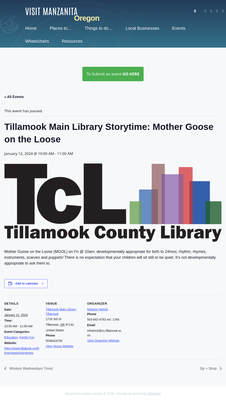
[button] (197, 11)
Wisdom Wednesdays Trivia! (30, 368)
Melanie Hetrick (97, 309)
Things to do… (99, 28)
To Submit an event (113, 73)
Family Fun (26, 337)
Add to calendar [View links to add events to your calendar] (26, 283)
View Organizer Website (103, 340)
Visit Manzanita (51, 10)
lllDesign (154, 393)
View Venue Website (59, 346)
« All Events (14, 97)
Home (31, 28)
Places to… (61, 28)
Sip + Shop (209, 368)
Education (11, 337)
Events (178, 28)
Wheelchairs (37, 41)
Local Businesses (142, 28)
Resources (72, 41)
